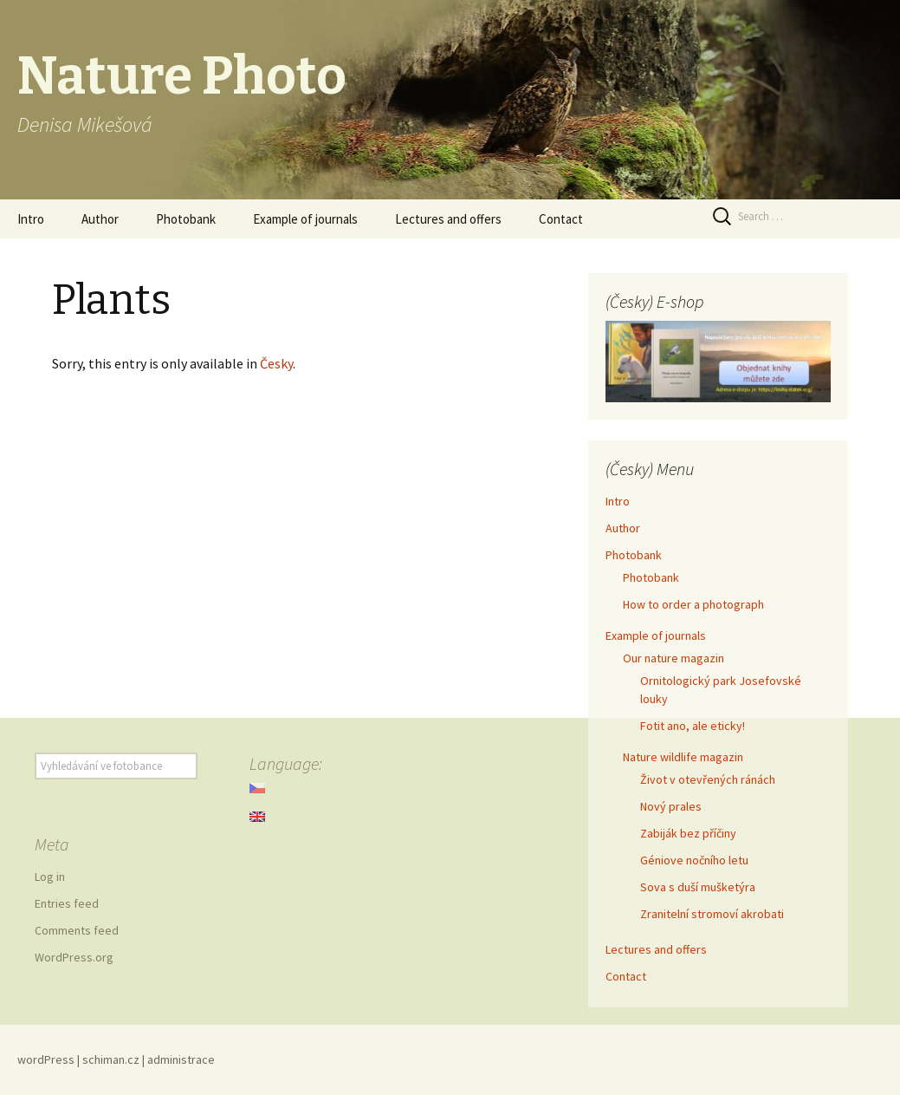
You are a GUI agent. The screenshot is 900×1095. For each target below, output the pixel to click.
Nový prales (671, 806)
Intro (30, 219)
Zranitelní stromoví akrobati (712, 914)
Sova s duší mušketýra (697, 887)
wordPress (45, 1059)
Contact (561, 219)
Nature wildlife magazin (683, 757)
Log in (50, 876)
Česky (276, 363)
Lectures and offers (448, 219)
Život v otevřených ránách (707, 779)
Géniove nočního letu (694, 860)
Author (100, 219)
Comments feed (77, 930)
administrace (181, 1059)
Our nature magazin (673, 658)
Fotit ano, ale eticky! (692, 725)
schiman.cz (110, 1059)
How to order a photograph (693, 604)
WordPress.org (74, 957)
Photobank (186, 219)
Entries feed (67, 903)
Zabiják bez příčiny (688, 833)
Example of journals (305, 219)
